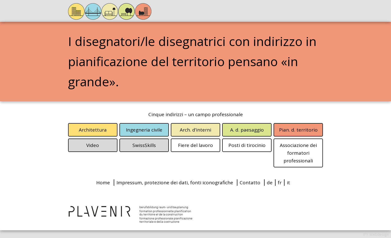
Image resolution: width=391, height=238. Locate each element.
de (270, 182)
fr (280, 182)
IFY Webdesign (376, 234)
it (288, 182)
